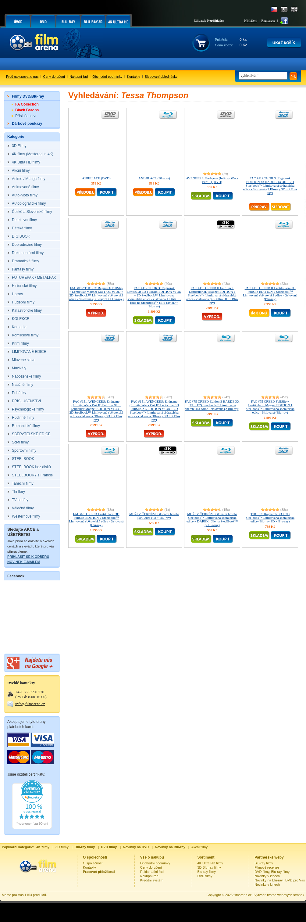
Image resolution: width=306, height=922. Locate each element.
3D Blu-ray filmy (209, 867)
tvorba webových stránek (285, 895)
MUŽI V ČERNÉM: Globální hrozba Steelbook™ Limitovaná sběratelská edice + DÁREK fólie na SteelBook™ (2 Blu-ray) (212, 519)
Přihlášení (250, 20)
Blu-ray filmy (206, 872)
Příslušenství (25, 116)
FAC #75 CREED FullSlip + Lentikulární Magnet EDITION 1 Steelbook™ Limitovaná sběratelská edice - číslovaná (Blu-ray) (270, 407)
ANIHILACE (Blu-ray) (154, 178)
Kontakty (133, 76)
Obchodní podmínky (107, 76)
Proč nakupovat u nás (22, 76)
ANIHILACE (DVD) (96, 178)
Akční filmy (199, 847)
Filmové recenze (266, 867)
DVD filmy (204, 876)
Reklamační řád (152, 872)
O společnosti (93, 863)
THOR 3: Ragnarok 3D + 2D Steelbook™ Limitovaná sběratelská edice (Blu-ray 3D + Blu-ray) (270, 517)
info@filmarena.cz (30, 703)
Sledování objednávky (161, 76)
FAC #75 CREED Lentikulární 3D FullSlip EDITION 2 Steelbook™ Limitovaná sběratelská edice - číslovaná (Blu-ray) (96, 519)
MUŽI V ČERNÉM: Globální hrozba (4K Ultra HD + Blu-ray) (154, 515)
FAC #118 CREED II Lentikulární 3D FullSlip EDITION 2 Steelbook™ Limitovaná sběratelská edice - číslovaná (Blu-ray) (270, 293)
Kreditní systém (151, 880)
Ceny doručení (54, 76)
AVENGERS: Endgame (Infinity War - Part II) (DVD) (212, 180)
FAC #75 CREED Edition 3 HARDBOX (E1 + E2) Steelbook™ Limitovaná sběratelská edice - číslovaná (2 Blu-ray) (212, 405)
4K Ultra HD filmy (210, 863)
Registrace (268, 20)
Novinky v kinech (267, 876)
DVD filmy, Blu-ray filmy (272, 872)
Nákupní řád (78, 76)
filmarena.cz (242, 895)
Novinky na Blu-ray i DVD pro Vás (279, 880)
